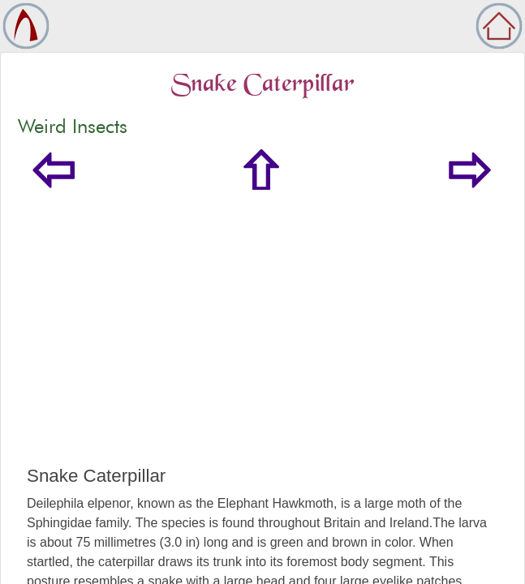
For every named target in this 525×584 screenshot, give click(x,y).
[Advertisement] (262, 343)
